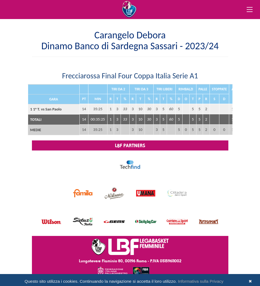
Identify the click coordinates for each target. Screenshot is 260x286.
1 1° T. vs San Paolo (46, 109)
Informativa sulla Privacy (200, 281)
